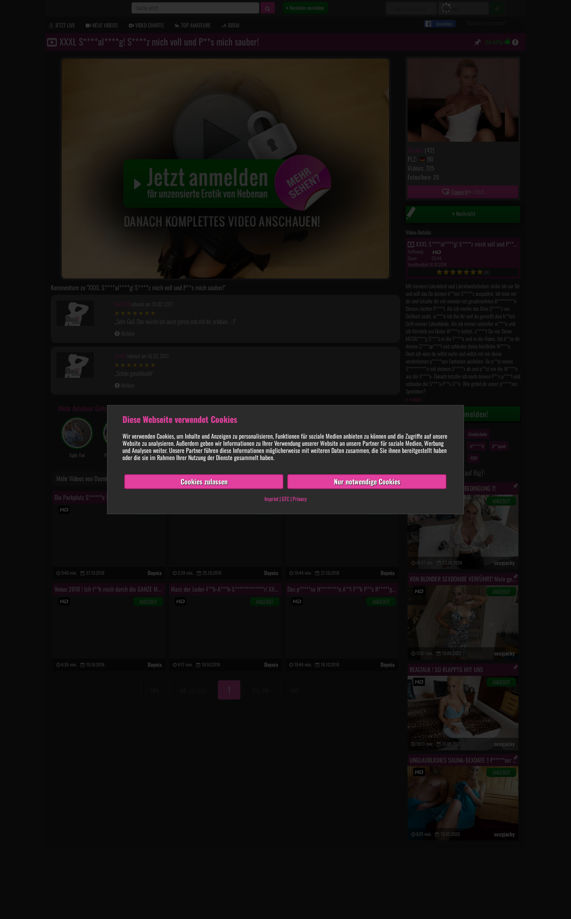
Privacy (300, 499)
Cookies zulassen (204, 481)
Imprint (271, 499)
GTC (285, 499)
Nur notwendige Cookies (367, 481)
